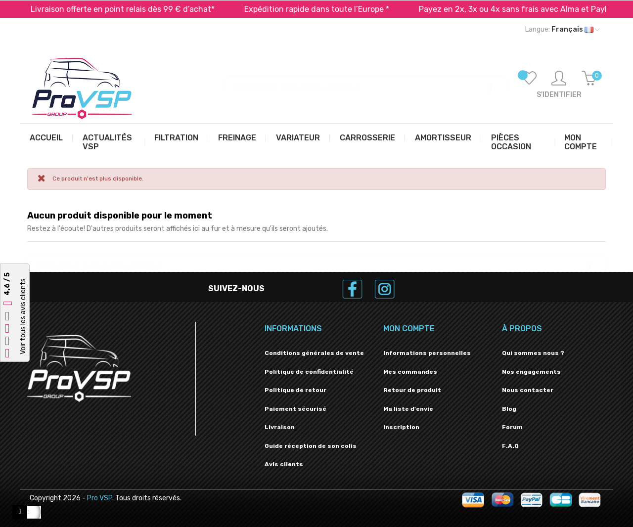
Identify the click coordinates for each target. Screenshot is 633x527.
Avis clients (284, 464)
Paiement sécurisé (295, 408)
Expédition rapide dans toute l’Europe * (328, 9)
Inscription (401, 427)
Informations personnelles (427, 353)
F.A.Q (510, 445)
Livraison (280, 427)
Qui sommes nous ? (533, 353)
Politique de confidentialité (309, 371)
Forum (512, 427)
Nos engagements (531, 371)
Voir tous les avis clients (23, 317)
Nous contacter (527, 390)
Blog (509, 408)
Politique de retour (295, 390)
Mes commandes (410, 371)
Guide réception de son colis (311, 445)
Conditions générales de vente (314, 353)
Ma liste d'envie (408, 408)
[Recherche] (366, 82)
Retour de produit (412, 390)
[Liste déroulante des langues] (562, 30)
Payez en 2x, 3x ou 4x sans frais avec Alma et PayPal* (531, 9)
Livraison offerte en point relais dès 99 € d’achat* (134, 9)
